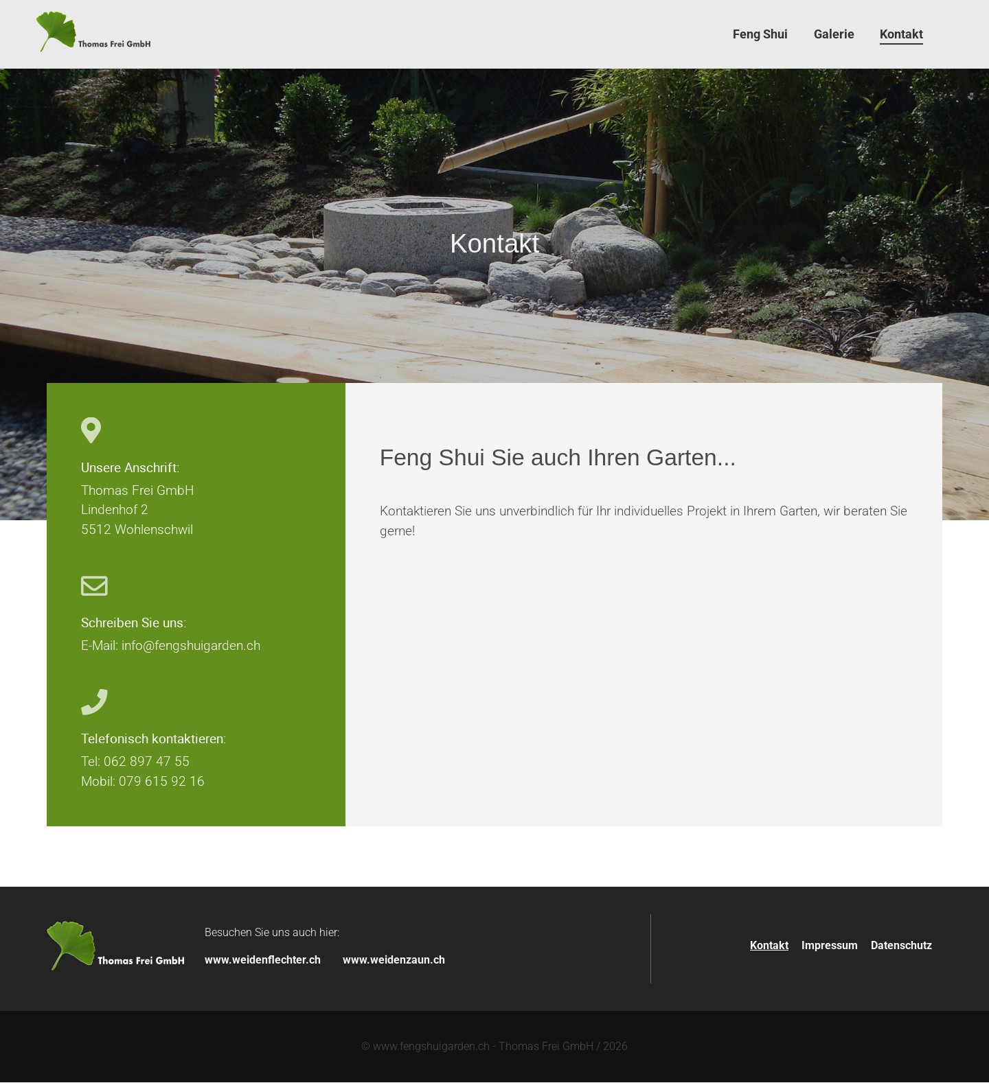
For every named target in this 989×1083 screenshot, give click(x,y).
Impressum (830, 946)
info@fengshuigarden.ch (191, 647)
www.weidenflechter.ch (263, 960)
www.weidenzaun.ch (394, 960)
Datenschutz (901, 946)
